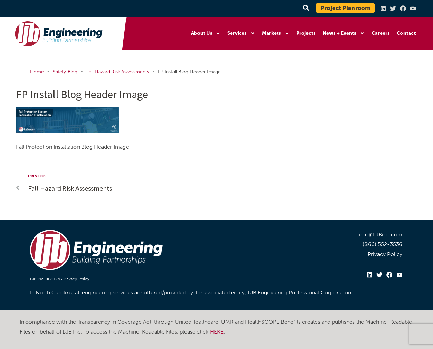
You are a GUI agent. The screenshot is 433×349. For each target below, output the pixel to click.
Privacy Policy (76, 279)
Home (37, 72)
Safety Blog (65, 72)
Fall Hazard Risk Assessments (117, 72)
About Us (205, 33)
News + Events (344, 33)
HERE (217, 331)
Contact (406, 33)
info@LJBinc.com (380, 234)
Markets (275, 33)
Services (241, 33)
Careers (381, 33)
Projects (306, 33)
